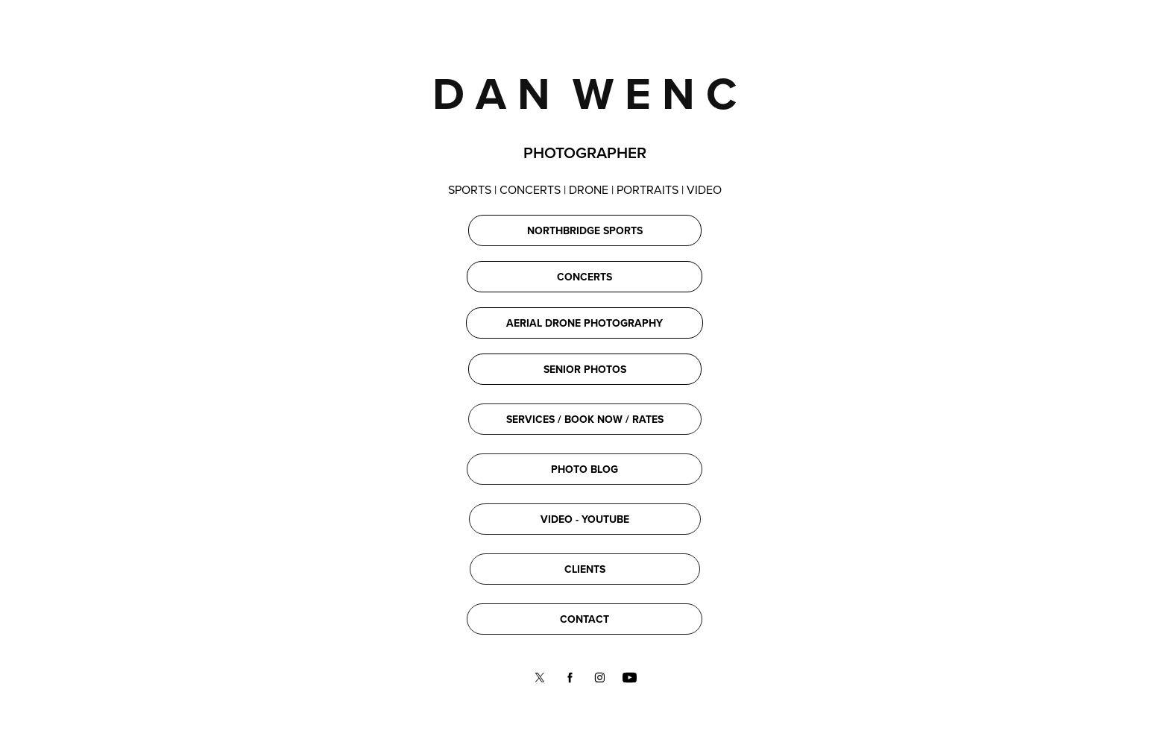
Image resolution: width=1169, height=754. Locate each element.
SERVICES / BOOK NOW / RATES (585, 419)
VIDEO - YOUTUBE (585, 519)
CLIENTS (584, 569)
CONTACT (584, 619)
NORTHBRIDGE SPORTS (585, 230)
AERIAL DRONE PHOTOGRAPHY (584, 322)
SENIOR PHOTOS (584, 369)
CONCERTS (584, 276)
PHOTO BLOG (584, 469)
